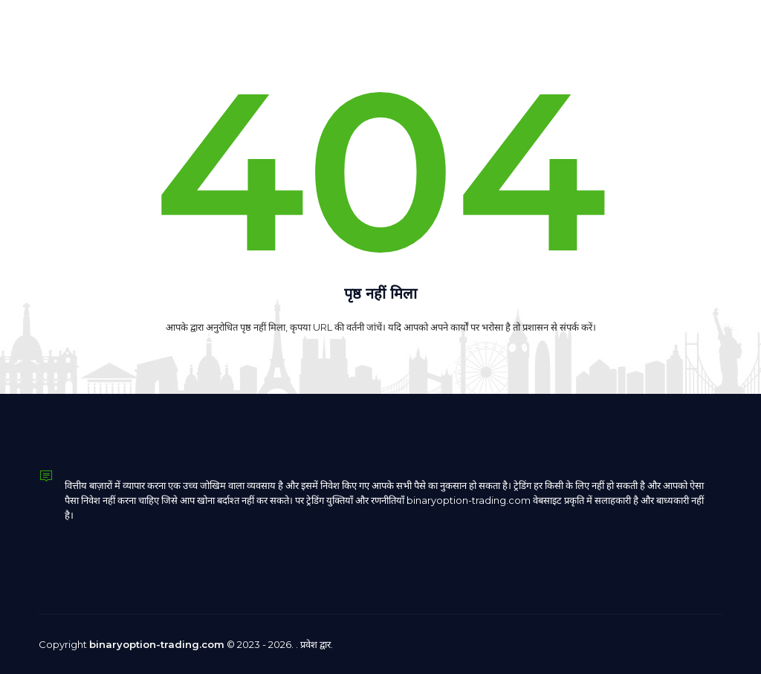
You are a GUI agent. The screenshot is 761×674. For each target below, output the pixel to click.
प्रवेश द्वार (315, 644)
